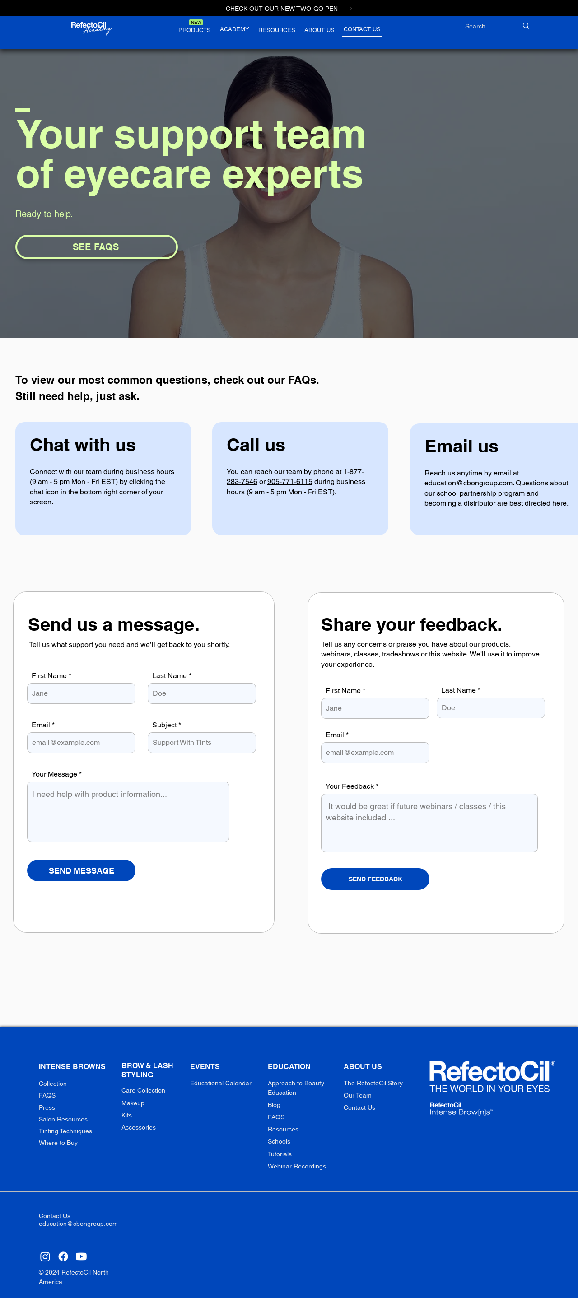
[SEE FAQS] (96, 247)
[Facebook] (63, 1256)
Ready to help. (44, 214)
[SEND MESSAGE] (81, 870)
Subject (164, 725)
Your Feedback (350, 786)
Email (41, 725)
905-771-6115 (289, 481)
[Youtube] (81, 1256)
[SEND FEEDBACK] (375, 879)
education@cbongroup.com (468, 483)
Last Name (169, 675)
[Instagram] (45, 1256)
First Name (49, 675)
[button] (195, 30)
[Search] (484, 27)
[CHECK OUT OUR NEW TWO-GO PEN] (289, 8)
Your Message (54, 774)
